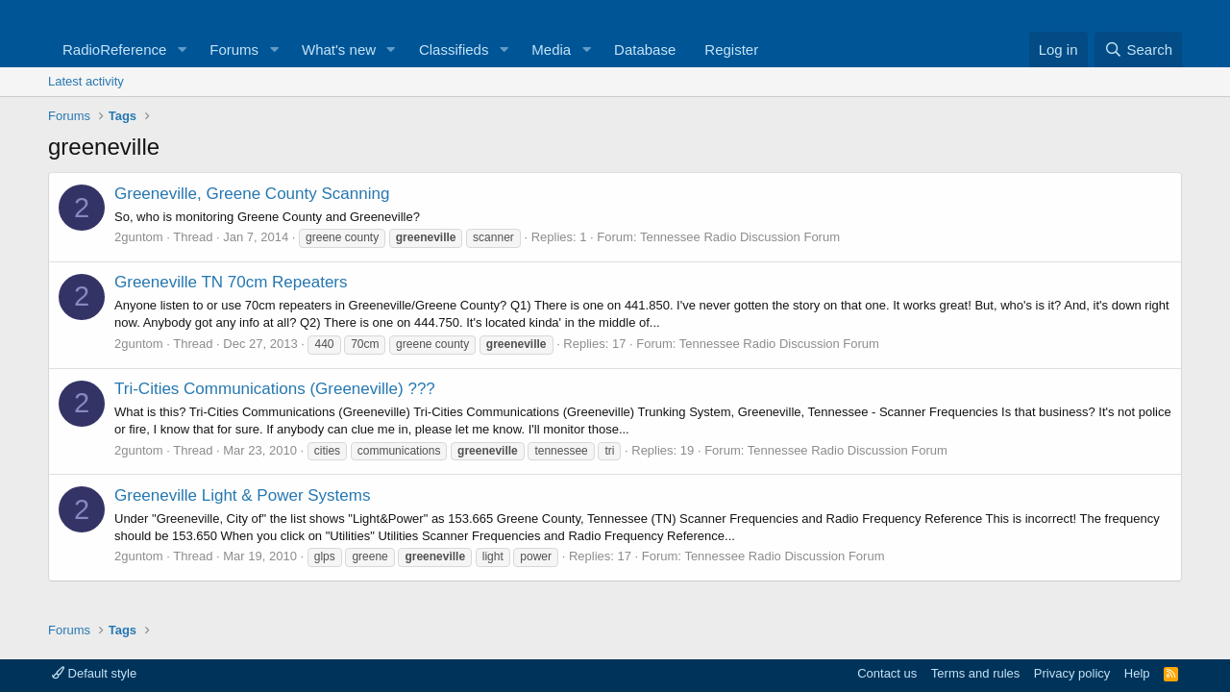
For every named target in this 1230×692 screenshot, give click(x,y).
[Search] (1138, 49)
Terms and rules (975, 673)
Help (1137, 673)
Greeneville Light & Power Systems (242, 495)
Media (551, 49)
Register (731, 49)
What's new (339, 49)
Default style (94, 673)
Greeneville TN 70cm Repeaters (231, 282)
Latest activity (86, 81)
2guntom (138, 237)
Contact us (887, 673)
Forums (233, 49)
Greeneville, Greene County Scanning (251, 194)
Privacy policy (1072, 673)
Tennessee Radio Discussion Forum (740, 237)
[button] (181, 49)
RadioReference (114, 49)
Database (645, 49)
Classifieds (454, 49)
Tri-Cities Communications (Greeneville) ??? (274, 389)
